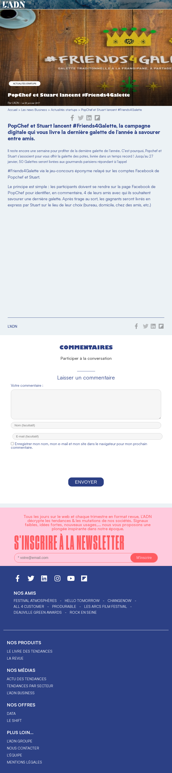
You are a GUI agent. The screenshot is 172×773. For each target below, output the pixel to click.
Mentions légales (24, 762)
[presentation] (86, 469)
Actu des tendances (26, 679)
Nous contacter (23, 748)
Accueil (12, 110)
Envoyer (86, 486)
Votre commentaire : (27, 385)
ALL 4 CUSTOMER (29, 606)
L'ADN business (21, 693)
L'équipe (14, 755)
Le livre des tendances (29, 651)
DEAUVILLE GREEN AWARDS (38, 612)
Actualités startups (24, 83)
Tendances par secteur (30, 686)
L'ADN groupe (19, 741)
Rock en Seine (83, 612)
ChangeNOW (120, 600)
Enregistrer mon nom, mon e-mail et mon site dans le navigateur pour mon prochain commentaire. (79, 450)
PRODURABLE (64, 606)
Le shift (14, 720)
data (11, 713)
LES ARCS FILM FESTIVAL (105, 606)
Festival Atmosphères (35, 600)
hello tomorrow (82, 600)
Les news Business (34, 110)
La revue (15, 658)
